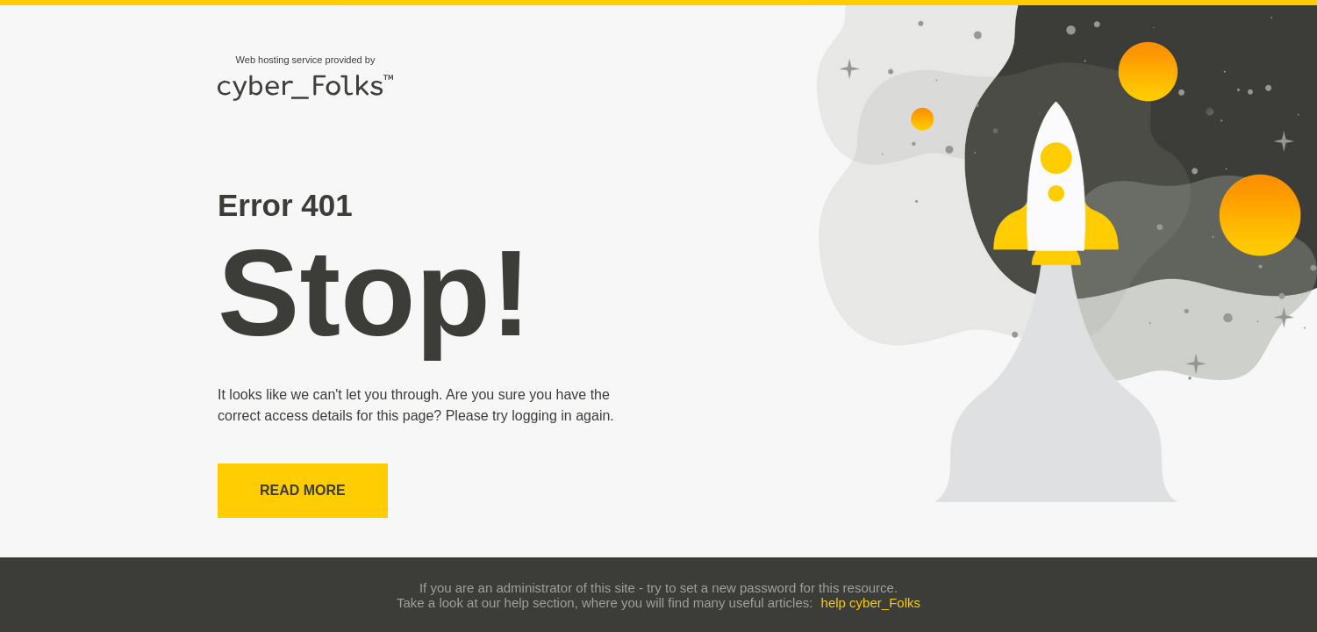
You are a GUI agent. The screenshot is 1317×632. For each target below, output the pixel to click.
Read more (303, 490)
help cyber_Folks (870, 602)
